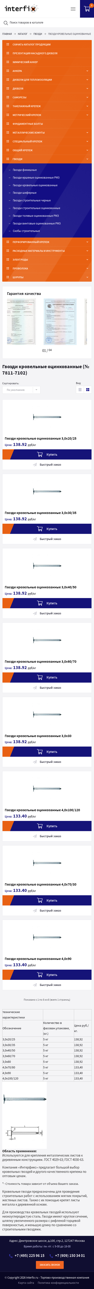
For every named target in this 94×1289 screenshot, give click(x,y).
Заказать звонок (50, 1264)
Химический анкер (25, 62)
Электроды (20, 259)
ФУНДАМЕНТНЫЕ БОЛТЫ (28, 123)
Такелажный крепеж (27, 106)
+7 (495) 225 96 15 (27, 1255)
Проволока (20, 268)
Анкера (17, 71)
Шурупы (18, 277)
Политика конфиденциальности (58, 1282)
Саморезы (19, 97)
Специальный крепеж (27, 141)
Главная (7, 33)
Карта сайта (26, 1282)
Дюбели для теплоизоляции (32, 79)
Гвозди (37, 33)
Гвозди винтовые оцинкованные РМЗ (37, 223)
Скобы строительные (26, 231)
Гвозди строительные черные (32, 200)
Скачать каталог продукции (32, 44)
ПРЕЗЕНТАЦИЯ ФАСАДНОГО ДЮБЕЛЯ (35, 53)
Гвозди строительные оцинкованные (36, 208)
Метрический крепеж (27, 115)
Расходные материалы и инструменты (39, 250)
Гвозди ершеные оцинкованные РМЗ (36, 177)
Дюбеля (18, 88)
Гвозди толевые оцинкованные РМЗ (36, 216)
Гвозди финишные (25, 170)
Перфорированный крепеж (31, 242)
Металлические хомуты (29, 132)
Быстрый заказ (47, 464)
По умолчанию (18, 390)
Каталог (22, 33)
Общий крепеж (23, 150)
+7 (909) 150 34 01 (67, 1255)
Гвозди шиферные (24, 193)
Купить (47, 454)
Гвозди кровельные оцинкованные (35, 185)
